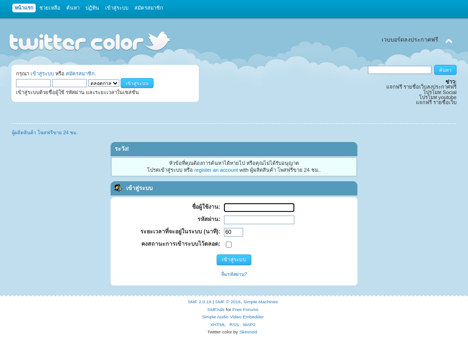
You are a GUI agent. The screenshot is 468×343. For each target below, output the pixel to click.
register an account (216, 170)
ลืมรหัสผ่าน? (234, 274)
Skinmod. (249, 331)
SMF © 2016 (228, 301)
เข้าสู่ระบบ (42, 73)
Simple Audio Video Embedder (233, 316)
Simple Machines (260, 301)
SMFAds (216, 309)
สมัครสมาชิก (80, 73)
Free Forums (245, 309)
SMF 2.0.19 (200, 301)
